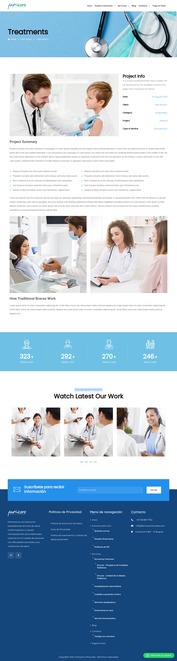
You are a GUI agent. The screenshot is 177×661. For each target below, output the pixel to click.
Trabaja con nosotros (104, 636)
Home (12, 39)
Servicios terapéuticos (105, 602)
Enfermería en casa (103, 610)
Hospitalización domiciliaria (107, 586)
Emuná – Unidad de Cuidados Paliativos (111, 576)
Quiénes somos (102, 531)
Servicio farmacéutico (105, 618)
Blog (134, 5)
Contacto (143, 5)
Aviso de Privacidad (60, 529)
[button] (158, 655)
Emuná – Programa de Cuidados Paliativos (112, 566)
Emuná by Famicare (104, 559)
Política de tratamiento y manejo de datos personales (69, 537)
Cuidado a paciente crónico (107, 594)
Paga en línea (159, 5)
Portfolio (26, 39)
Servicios (122, 5)
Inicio (89, 5)
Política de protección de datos (66, 523)
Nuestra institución (104, 5)
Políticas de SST (102, 547)
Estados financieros (103, 539)
